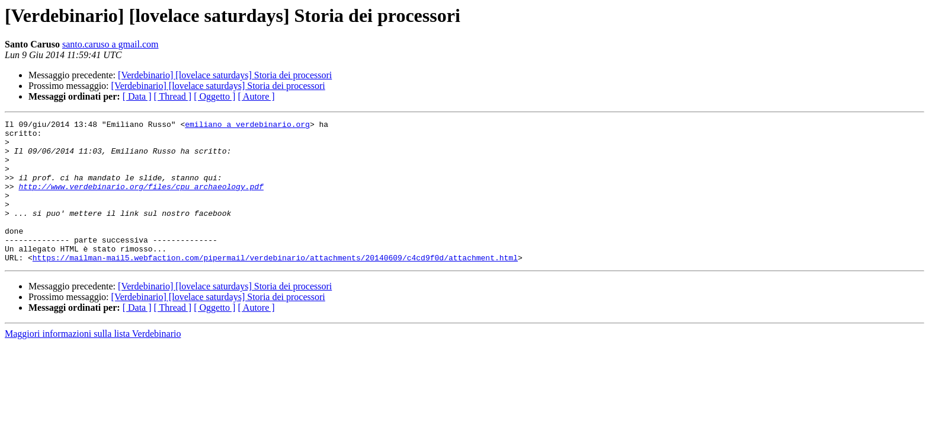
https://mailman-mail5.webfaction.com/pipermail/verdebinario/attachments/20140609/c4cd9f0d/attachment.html (275, 286)
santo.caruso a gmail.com (110, 44)
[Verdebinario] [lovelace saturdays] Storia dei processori (225, 75)
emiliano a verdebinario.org (247, 125)
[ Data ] (137, 96)
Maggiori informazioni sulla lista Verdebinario (93, 362)
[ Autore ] (256, 96)
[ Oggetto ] (214, 96)
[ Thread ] (173, 96)
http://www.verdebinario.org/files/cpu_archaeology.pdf (140, 200)
